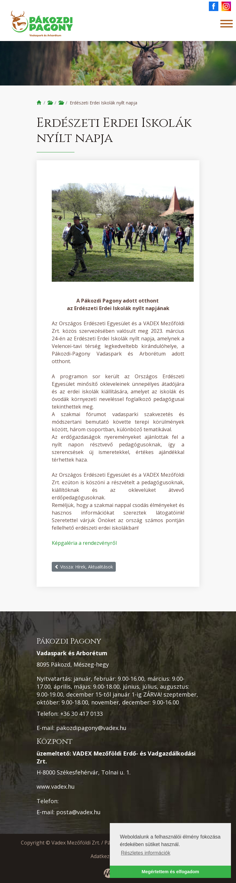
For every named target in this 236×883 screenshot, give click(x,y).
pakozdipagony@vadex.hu (91, 728)
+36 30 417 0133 (81, 713)
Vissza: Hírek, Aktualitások (84, 567)
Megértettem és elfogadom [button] (170, 871)
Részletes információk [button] (145, 853)
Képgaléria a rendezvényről (84, 542)
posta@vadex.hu (78, 812)
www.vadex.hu (56, 786)
